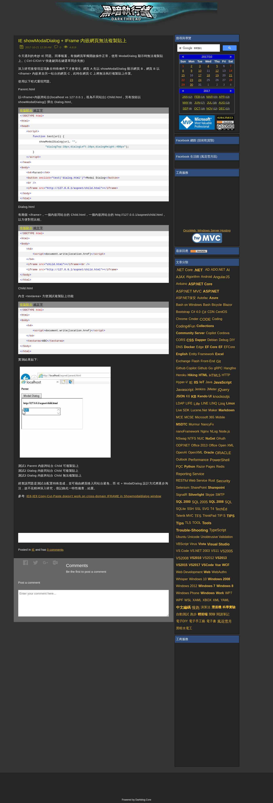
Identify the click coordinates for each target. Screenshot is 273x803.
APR (224, 96)
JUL (212, 102)
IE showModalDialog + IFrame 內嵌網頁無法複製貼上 (72, 40)
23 (191, 80)
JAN (187, 96)
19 (217, 75)
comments (55, 549)
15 (183, 75)
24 (200, 80)
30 (191, 84)
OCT (199, 108)
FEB (199, 96)
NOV (211, 108)
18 (208, 75)
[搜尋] (198, 48)
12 (217, 70)
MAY (187, 102)
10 (200, 70)
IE (33, 549)
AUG (224, 102)
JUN (199, 102)
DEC (224, 108)
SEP (187, 108)
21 (230, 75)
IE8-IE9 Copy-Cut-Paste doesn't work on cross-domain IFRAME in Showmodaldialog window (93, 496)
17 (200, 75)
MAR (211, 96)
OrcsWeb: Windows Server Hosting (207, 230)
